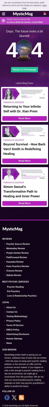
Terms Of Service (14, 325)
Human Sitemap (14, 339)
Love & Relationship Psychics (22, 296)
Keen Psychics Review (17, 266)
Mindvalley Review (15, 248)
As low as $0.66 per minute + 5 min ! (25, 22)
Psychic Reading (15, 287)
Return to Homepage (24, 69)
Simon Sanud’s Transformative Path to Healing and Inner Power (21, 191)
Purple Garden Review (17, 253)
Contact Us (11, 312)
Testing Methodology (16, 316)
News (9, 343)
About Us (11, 307)
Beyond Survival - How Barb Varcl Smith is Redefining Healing (24, 148)
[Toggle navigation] (3, 14)
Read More (24, 118)
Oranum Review (14, 271)
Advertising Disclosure (17, 334)
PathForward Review (16, 257)
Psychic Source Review (18, 244)
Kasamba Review (15, 262)
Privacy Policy (13, 321)
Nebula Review (13, 275)
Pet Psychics (13, 291)
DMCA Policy (12, 330)
